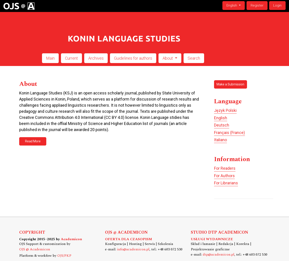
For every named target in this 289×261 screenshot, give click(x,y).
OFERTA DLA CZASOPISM (128, 239)
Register (257, 5)
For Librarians (226, 183)
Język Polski (225, 110)
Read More (33, 141)
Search (194, 58)
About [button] (168, 58)
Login (277, 5)
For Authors (224, 175)
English (235, 5)
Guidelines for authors (133, 58)
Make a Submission (230, 84)
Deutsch (221, 125)
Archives (96, 58)
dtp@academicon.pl (218, 254)
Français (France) (229, 132)
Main (50, 58)
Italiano (220, 139)
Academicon (71, 239)
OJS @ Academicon (34, 249)
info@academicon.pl (133, 249)
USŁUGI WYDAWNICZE (212, 239)
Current (71, 58)
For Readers (224, 168)
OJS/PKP (64, 255)
